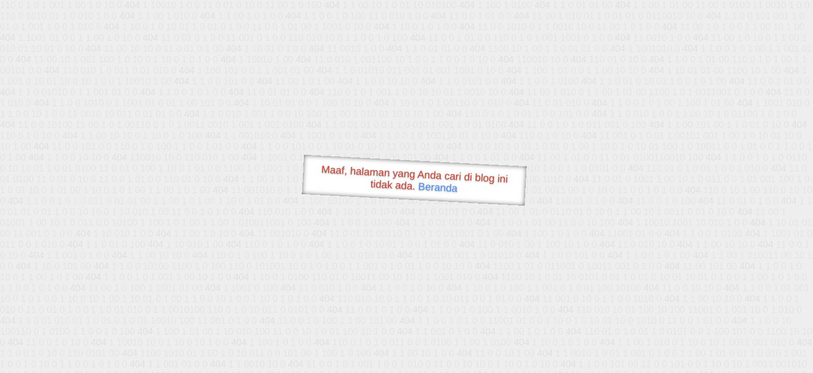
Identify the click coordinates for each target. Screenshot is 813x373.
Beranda (438, 187)
